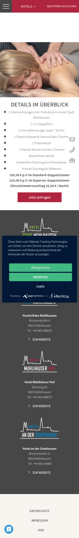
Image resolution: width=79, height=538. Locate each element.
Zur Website (41, 339)
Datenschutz (40, 511)
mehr (40, 286)
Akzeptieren (40, 267)
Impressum (39, 520)
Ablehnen (40, 277)
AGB (41, 530)
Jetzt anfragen (39, 197)
